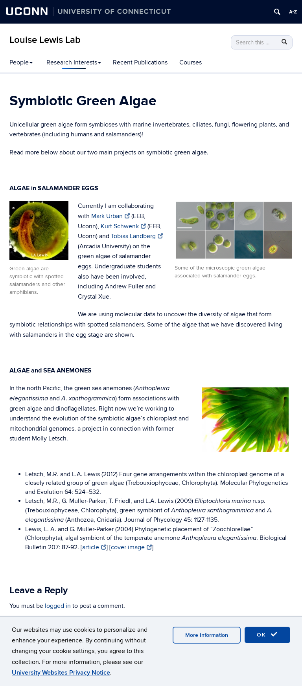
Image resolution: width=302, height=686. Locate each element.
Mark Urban (110, 216)
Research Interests (73, 62)
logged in (58, 606)
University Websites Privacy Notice (61, 673)
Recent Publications (140, 62)
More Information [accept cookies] (206, 635)
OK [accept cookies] (267, 634)
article (94, 547)
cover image (131, 547)
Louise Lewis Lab (45, 40)
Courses (190, 62)
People (21, 62)
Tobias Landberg (137, 236)
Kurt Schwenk (123, 226)
